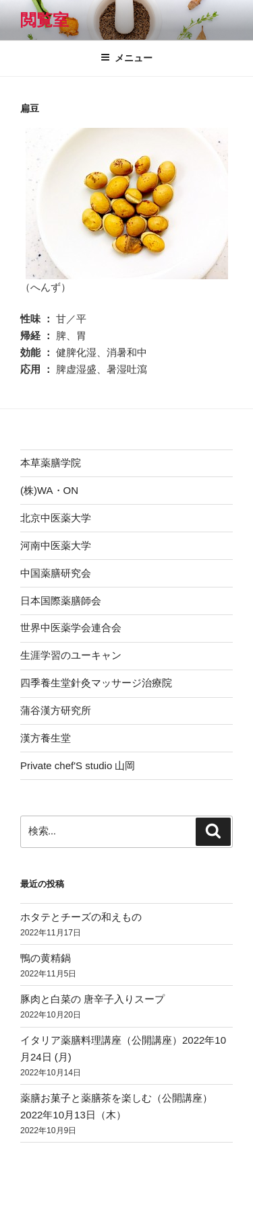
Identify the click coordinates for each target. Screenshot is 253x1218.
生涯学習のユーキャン (70, 655)
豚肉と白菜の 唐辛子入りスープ (92, 999)
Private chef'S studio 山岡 (77, 765)
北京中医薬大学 (55, 518)
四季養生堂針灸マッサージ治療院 (96, 682)
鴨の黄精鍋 (45, 958)
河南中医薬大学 (55, 545)
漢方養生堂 (45, 738)
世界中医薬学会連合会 (70, 627)
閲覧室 (44, 20)
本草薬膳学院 (50, 462)
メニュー (126, 57)
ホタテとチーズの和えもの (81, 917)
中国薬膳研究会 (55, 573)
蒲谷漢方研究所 (55, 710)
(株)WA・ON (49, 490)
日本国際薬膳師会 (60, 600)
